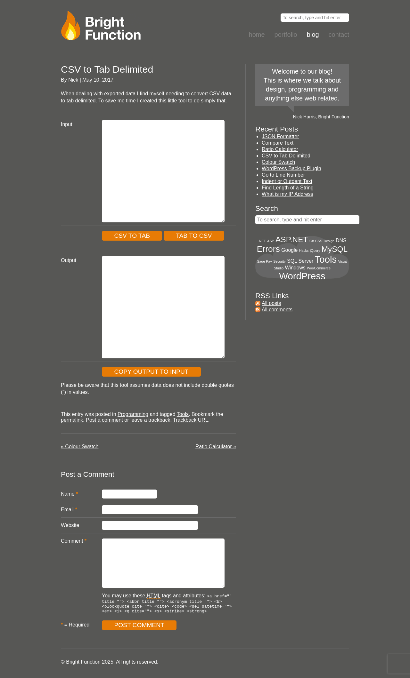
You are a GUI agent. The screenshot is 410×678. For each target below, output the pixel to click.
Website (70, 525)
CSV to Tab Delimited (286, 155)
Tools (183, 414)
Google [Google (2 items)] (289, 250)
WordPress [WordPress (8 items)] (302, 276)
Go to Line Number (283, 175)
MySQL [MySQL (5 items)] (335, 249)
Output (68, 260)
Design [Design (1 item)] (329, 241)
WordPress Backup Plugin (291, 168)
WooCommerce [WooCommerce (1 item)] (319, 268)
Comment (72, 541)
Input (66, 124)
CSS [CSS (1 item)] (318, 241)
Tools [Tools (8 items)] (326, 259)
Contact (339, 34)
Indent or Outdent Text (287, 181)
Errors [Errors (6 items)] (268, 249)
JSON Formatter (280, 136)
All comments (277, 309)
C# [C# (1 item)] (311, 241)
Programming (133, 414)
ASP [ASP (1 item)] (270, 241)
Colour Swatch (79, 446)
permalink (72, 420)
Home (257, 34)
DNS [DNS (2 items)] (341, 240)
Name (68, 494)
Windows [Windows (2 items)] (295, 267)
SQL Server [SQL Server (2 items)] (300, 261)
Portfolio (286, 34)
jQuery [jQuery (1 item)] (315, 250)
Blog (313, 34)
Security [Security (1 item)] (279, 261)
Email (67, 509)
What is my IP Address (287, 194)
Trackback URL (190, 420)
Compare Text (277, 143)
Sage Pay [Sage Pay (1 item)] (264, 261)
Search (266, 208)
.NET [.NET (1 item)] (262, 241)
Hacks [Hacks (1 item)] (304, 250)
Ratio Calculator (215, 446)
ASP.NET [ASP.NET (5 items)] (291, 239)
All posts (271, 303)
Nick (73, 80)
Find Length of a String (288, 187)
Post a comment (104, 420)
